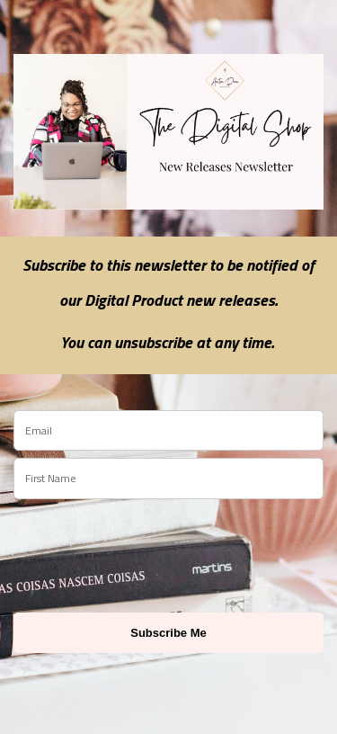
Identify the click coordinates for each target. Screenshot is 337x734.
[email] (168, 431)
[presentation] (118, 548)
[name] (168, 478)
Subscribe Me (168, 633)
